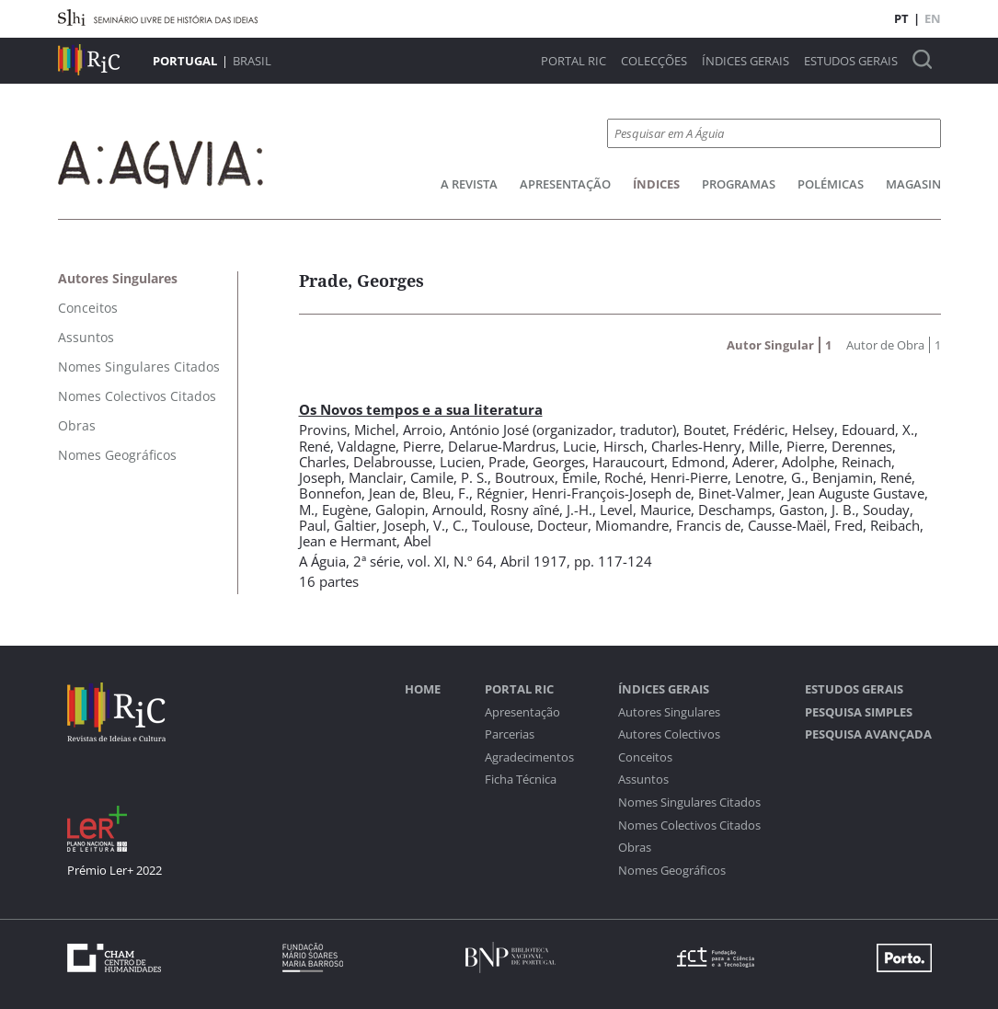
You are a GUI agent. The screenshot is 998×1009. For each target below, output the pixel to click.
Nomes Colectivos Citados (689, 825)
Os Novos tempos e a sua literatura (421, 409)
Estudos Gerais (851, 61)
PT (901, 18)
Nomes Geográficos (672, 870)
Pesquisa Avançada (868, 734)
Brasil (252, 60)
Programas (738, 184)
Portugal (185, 60)
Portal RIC (573, 61)
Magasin (913, 184)
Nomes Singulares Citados (689, 802)
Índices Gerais (745, 61)
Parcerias (509, 734)
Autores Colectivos (669, 734)
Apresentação (565, 184)
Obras (634, 847)
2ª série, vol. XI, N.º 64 (423, 561)
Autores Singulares (669, 712)
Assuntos (643, 779)
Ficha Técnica (520, 779)
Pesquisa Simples (858, 712)
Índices (656, 184)
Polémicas (830, 184)
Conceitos (645, 757)
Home (423, 689)
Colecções (654, 61)
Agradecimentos (529, 757)
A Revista (469, 184)
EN (932, 18)
